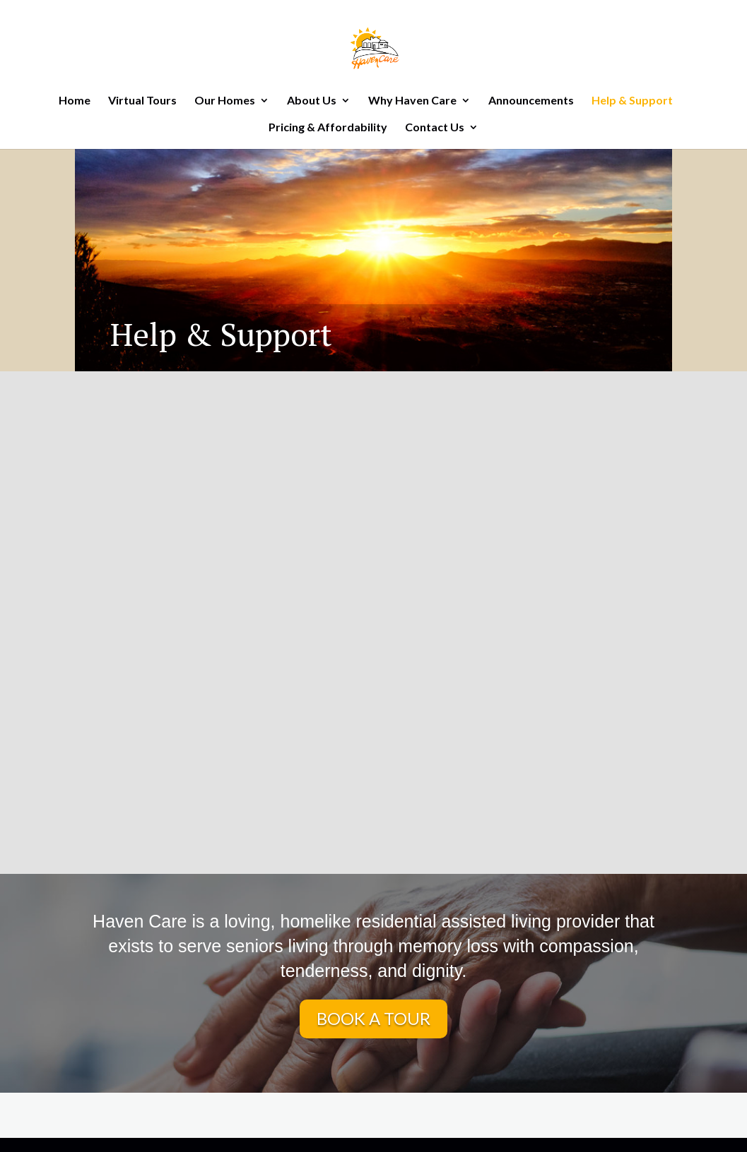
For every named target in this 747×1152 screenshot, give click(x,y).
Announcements (531, 101)
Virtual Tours (142, 101)
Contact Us (434, 127)
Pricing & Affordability (328, 127)
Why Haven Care (412, 101)
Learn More (216, 684)
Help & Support (632, 101)
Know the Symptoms (215, 640)
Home (74, 101)
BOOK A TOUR (373, 1018)
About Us (311, 101)
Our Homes (224, 101)
